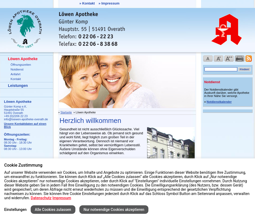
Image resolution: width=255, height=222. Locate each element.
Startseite (66, 112)
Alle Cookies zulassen (53, 209)
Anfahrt (15, 74)
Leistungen (18, 85)
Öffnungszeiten (21, 64)
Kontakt (88, 3)
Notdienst (17, 69)
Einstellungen (15, 209)
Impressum (110, 3)
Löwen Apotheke (23, 59)
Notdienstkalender (219, 101)
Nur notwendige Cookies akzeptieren (114, 209)
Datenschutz (41, 198)
